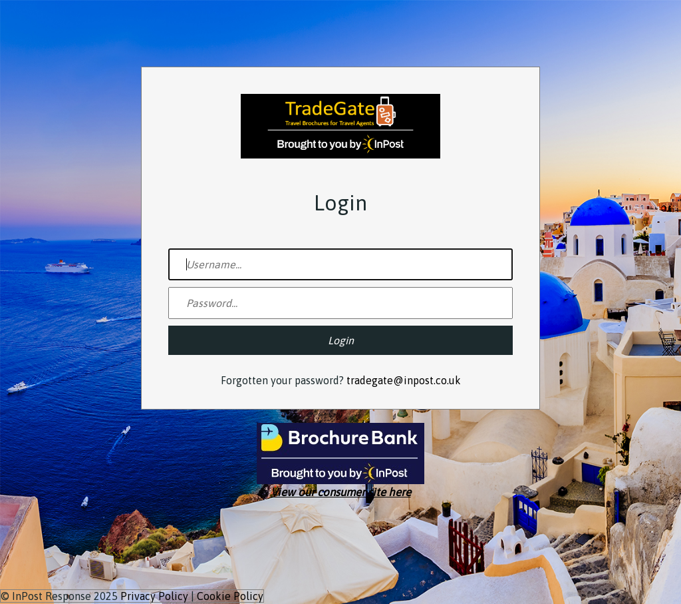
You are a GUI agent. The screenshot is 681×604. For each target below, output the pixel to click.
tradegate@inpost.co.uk (403, 380)
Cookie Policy (230, 596)
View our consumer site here (341, 492)
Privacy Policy (154, 596)
